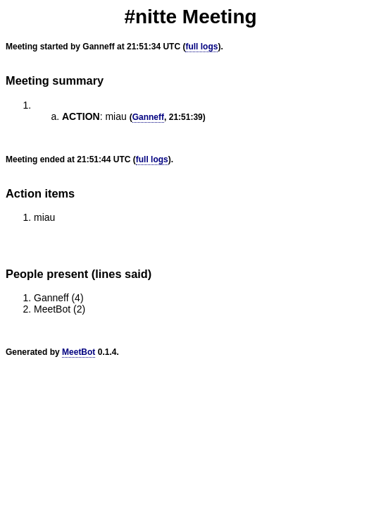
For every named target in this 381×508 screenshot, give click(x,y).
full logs (201, 47)
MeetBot (78, 352)
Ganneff (148, 117)
